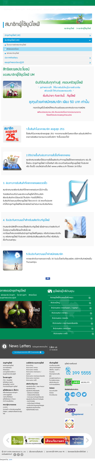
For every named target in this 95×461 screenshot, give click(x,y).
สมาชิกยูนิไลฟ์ (69, 28)
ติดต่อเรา (22, 2)
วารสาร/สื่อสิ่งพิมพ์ (7, 397)
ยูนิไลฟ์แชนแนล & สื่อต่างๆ (10, 390)
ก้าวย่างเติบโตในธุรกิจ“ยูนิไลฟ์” (10, 386)
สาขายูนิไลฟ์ (13, 2)
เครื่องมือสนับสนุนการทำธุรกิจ (10, 393)
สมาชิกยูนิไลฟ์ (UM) (48, 40)
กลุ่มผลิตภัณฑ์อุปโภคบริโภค (33, 408)
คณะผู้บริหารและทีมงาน (55, 378)
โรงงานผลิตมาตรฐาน (54, 380)
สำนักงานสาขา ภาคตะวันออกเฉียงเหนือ (80, 323)
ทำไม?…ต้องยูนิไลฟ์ (7, 380)
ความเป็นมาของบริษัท (54, 365)
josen (10, 459)
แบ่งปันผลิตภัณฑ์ (7, 454)
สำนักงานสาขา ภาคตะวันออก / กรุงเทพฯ (80, 308)
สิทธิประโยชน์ (13, 295)
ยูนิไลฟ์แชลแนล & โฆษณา (9, 399)
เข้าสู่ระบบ (65, 2)
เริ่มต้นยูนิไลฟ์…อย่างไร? (8, 384)
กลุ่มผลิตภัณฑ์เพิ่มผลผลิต (32, 391)
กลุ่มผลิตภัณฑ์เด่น (30, 389)
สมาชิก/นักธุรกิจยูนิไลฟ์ (34, 9)
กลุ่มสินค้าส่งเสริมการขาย (32, 411)
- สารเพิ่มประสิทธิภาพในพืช (32, 395)
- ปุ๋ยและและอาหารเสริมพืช (32, 393)
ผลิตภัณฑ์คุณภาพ (31, 384)
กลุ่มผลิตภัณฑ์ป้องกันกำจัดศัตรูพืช (34, 399)
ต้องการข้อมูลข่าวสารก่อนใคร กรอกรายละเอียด (12, 352)
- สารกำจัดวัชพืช (30, 402)
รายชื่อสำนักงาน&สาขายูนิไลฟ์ (34, 362)
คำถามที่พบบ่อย (53, 395)
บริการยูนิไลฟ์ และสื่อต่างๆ (9, 371)
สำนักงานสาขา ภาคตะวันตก (77, 328)
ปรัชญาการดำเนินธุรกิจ (55, 367)
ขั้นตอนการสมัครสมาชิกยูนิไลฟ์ (15, 45)
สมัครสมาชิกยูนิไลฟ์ (12, 53)
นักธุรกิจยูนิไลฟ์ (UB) (48, 35)
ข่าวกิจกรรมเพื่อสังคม (8, 402)
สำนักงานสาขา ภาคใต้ (75, 334)
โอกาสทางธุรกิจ (20, 9)
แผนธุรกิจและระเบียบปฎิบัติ (48, 63)
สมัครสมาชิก (42, 2)
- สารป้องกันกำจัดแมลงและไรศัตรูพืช (34, 406)
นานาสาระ (5, 409)
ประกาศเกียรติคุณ (48, 58)
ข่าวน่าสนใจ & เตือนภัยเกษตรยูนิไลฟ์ (11, 410)
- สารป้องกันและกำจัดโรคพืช (33, 404)
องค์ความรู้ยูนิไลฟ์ (7, 395)
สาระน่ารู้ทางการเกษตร (9, 405)
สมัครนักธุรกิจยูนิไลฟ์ (8, 364)
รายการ (77, 2)
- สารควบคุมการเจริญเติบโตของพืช (34, 397)
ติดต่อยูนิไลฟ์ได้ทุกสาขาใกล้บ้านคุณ (78, 298)
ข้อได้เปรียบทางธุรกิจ (8, 382)
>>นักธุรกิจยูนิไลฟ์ (54, 2)
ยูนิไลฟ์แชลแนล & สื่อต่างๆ (64, 9)
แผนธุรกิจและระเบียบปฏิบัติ (9, 373)
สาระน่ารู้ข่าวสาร (79, 9)
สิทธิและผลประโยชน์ (12, 49)
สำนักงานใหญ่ (71, 303)
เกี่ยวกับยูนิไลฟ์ (8, 9)
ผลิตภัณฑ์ (31, 2)
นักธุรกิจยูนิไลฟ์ (7, 362)
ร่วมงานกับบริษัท (53, 391)
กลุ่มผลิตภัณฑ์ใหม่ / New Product (34, 386)
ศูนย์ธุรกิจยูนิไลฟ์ (49, 9)
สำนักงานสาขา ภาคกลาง (75, 313)
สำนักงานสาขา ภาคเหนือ (76, 318)
